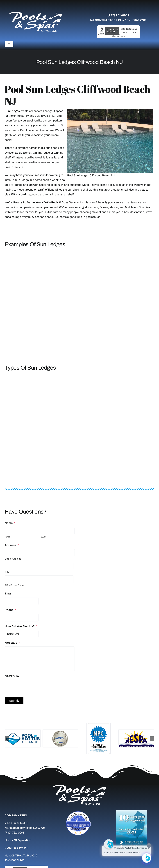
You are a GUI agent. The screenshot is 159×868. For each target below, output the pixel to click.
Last (43, 537)
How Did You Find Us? (21, 626)
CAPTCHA (12, 676)
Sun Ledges (12, 111)
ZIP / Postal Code (14, 585)
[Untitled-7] (79, 811)
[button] (7, 738)
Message (12, 642)
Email (10, 593)
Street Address (13, 559)
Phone (10, 609)
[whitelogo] (36, 11)
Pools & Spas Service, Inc (67, 202)
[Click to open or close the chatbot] (146, 857)
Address (12, 545)
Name (10, 523)
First (7, 537)
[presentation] (28, 686)
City (7, 572)
